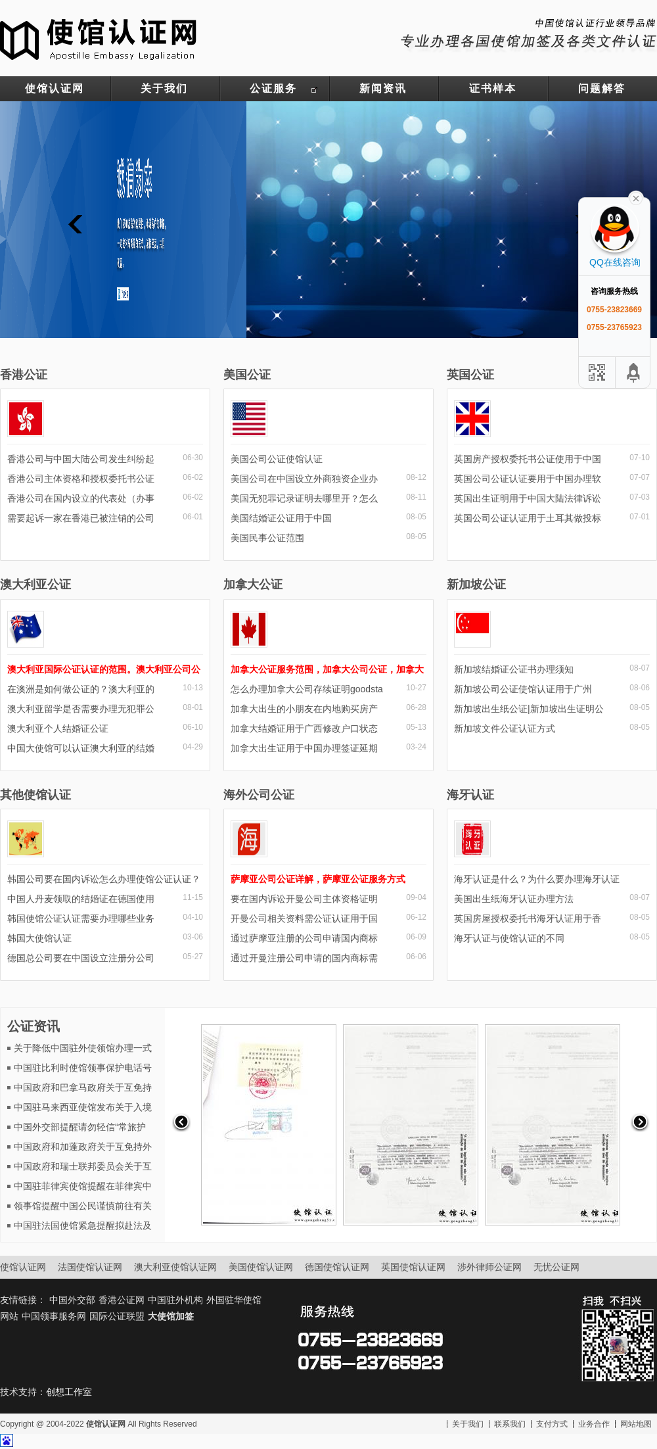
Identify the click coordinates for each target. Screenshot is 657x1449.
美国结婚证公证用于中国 (281, 518)
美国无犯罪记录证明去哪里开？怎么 (304, 498)
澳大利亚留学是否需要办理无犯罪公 (80, 708)
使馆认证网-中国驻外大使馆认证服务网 (98, 38)
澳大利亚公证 (35, 584)
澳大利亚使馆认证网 (175, 1267)
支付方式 (552, 1424)
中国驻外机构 (175, 1300)
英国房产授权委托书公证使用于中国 (527, 459)
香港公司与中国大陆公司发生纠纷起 (80, 459)
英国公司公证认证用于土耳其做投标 (527, 518)
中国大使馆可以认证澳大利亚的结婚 (80, 748)
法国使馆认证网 (90, 1267)
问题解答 (601, 88)
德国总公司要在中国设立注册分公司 (80, 958)
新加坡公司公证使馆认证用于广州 (523, 689)
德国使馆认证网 (337, 1267)
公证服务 (273, 88)
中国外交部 (72, 1300)
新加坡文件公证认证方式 (504, 728)
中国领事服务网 (54, 1316)
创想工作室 (69, 1392)
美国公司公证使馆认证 (277, 459)
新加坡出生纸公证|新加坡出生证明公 (529, 708)
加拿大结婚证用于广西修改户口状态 (304, 728)
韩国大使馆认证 (39, 938)
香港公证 (23, 374)
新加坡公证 (476, 584)
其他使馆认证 (35, 794)
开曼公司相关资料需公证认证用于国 (304, 918)
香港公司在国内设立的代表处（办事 (80, 498)
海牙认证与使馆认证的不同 (509, 938)
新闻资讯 (383, 88)
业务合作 (594, 1424)
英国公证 (470, 374)
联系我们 (510, 1424)
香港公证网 (122, 1300)
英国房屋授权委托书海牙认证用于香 (527, 918)
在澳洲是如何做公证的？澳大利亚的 (80, 689)
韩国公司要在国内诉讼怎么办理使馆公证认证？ (103, 879)
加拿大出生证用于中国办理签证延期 (304, 748)
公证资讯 (33, 1026)
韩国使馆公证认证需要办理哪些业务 (80, 918)
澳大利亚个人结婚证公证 (57, 728)
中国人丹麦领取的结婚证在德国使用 (80, 898)
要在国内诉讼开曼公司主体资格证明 (304, 898)
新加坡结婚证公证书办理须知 (514, 669)
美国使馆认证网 (261, 1267)
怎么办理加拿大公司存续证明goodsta (307, 689)
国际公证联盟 (117, 1316)
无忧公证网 (556, 1267)
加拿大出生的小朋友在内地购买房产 (304, 708)
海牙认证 (470, 794)
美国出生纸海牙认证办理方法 (514, 898)
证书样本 (492, 88)
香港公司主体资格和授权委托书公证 (80, 478)
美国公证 (247, 374)
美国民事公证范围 (267, 538)
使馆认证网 (54, 88)
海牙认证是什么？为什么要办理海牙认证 (537, 879)
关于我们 (164, 88)
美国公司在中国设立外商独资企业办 (304, 478)
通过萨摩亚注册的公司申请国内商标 (304, 938)
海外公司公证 (258, 794)
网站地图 (636, 1424)
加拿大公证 (253, 584)
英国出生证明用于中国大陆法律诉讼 (527, 498)
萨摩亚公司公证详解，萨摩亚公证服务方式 (318, 879)
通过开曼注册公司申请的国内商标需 (304, 958)
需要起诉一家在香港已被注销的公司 (80, 518)
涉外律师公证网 (489, 1267)
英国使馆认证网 (413, 1267)
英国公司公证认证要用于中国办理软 (527, 478)
